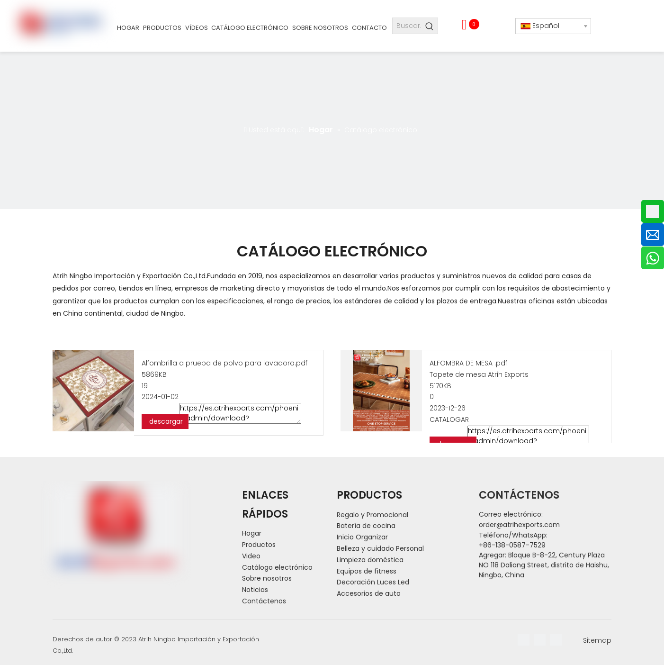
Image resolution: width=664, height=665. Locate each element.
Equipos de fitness (366, 571)
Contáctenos (264, 601)
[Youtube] (556, 640)
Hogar (251, 533)
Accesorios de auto (369, 593)
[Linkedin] (540, 640)
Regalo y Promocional (372, 514)
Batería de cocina (366, 525)
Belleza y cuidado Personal (380, 548)
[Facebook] (523, 640)
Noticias (255, 589)
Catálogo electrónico (277, 567)
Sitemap (597, 640)
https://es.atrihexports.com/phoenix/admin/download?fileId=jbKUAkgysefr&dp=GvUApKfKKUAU (528, 436)
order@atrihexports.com (519, 524)
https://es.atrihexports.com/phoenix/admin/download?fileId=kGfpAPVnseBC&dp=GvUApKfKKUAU (240, 413)
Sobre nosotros (267, 578)
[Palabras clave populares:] (430, 26)
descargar (165, 421)
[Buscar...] (407, 26)
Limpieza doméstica (370, 560)
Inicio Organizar (362, 537)
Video (251, 556)
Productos (259, 544)
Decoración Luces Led (373, 582)
